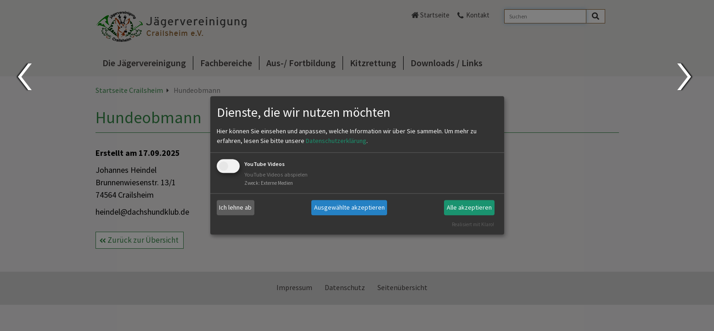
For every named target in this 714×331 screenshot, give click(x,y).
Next (685, 77)
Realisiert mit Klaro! (473, 224)
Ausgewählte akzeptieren (349, 207)
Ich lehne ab (235, 207)
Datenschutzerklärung (336, 141)
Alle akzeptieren (469, 207)
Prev (24, 77)
